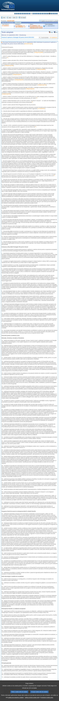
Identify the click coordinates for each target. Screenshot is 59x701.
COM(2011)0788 (9, 65)
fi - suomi (55, 13)
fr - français (29, 13)
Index (4, 17)
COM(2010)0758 (6, 94)
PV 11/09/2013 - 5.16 (35, 25)
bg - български (15, 13)
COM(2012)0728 (42, 85)
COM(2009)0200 (19, 79)
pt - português (47, 13)
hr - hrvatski (33, 13)
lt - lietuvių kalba (38, 13)
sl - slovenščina (53, 13)
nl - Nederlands (44, 13)
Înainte (14, 17)
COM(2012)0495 (38, 52)
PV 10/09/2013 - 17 (20, 25)
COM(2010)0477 (17, 74)
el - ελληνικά (26, 13)
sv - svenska (57, 13)
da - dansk (20, 13)
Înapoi (10, 17)
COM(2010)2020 (30, 89)
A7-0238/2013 (5, 25)
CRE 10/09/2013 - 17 (20, 26)
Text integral (23, 17)
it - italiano (35, 13)
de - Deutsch (22, 13)
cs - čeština (18, 13)
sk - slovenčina (51, 13)
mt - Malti (42, 13)
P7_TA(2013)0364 (50, 25)
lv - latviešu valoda (37, 13)
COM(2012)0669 (41, 69)
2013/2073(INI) (10, 20)
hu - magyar (40, 13)
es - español (17, 13)
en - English (27, 13)
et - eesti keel (24, 13)
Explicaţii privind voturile (36, 26)
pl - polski (46, 13)
